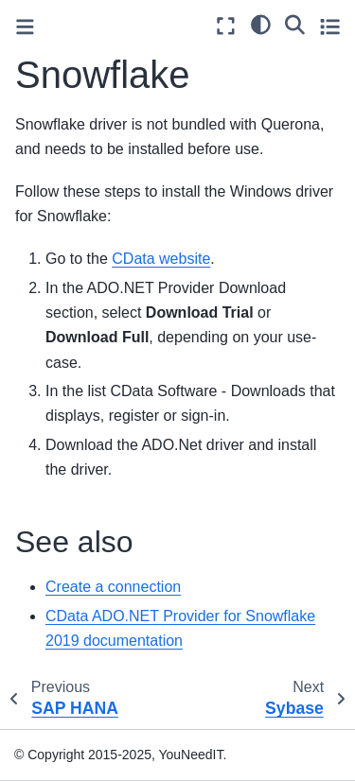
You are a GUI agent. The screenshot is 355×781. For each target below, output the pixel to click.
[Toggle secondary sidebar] (329, 26)
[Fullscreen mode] (225, 26)
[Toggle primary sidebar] (25, 27)
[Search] (294, 24)
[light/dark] (260, 24)
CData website (161, 259)
